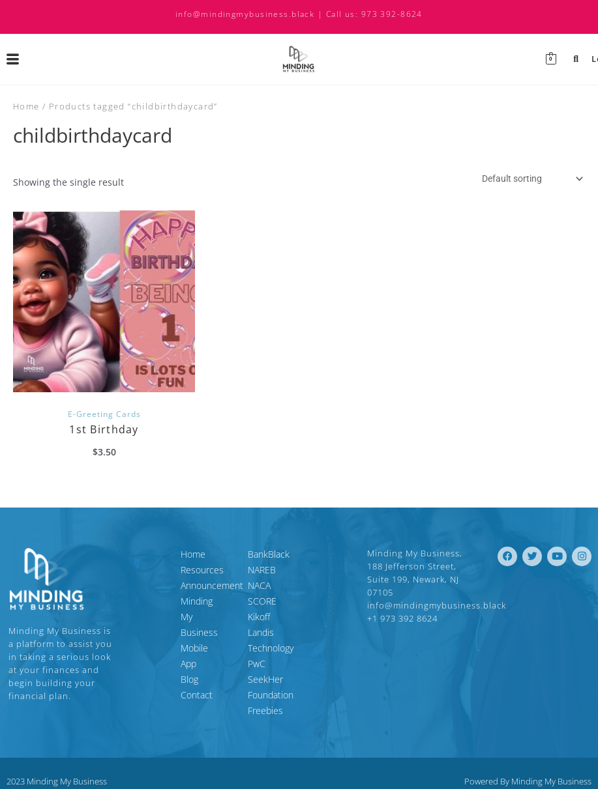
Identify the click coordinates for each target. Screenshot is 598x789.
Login (580, 59)
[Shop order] (531, 178)
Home (26, 106)
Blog (136, 632)
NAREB (262, 570)
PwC (256, 648)
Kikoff (259, 616)
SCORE (262, 601)
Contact (144, 648)
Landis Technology (285, 632)
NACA (259, 585)
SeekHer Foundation (289, 663)
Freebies (265, 679)
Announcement (159, 585)
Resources (149, 570)
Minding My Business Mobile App (171, 609)
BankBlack (269, 554)
